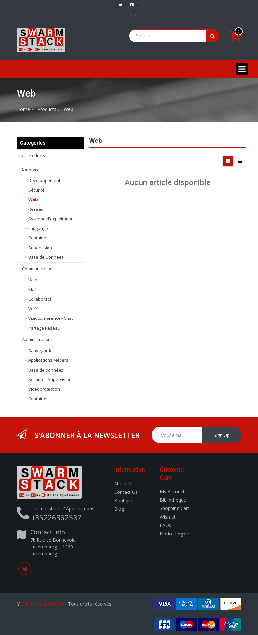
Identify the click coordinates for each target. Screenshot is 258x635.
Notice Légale (174, 534)
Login (130, 14)
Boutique (123, 500)
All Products (33, 156)
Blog (119, 509)
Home (23, 109)
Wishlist (168, 517)
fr (134, 4)
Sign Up (222, 435)
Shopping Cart (174, 508)
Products (46, 109)
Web (68, 109)
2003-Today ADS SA (43, 604)
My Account (172, 491)
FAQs (165, 525)
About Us (124, 483)
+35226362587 (56, 517)
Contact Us (126, 492)
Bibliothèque (173, 500)
